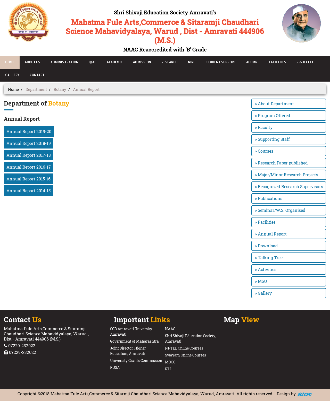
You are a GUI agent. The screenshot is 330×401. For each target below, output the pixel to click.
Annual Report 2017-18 (28, 155)
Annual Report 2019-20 (28, 131)
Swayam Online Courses (185, 355)
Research (169, 62)
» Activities (265, 269)
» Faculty (264, 127)
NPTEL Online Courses (184, 348)
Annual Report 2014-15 (28, 190)
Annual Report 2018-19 (28, 143)
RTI (168, 369)
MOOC (170, 362)
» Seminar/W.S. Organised (280, 210)
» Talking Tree (269, 257)
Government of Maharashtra (134, 341)
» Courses (264, 151)
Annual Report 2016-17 (28, 167)
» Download (266, 245)
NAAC (170, 328)
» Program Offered (272, 115)
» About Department (274, 103)
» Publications (268, 198)
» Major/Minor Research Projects (286, 174)
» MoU (261, 281)
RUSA (115, 367)
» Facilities (265, 222)
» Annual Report (271, 234)
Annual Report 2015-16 (28, 178)
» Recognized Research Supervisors (289, 186)
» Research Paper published (281, 162)
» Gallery (263, 293)
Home (13, 89)
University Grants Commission (136, 360)
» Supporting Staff (272, 139)
